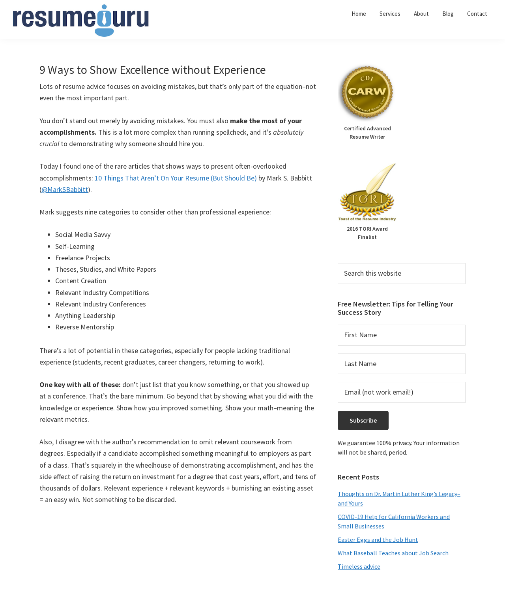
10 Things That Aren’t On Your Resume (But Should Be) (176, 177)
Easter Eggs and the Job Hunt (378, 539)
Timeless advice (359, 566)
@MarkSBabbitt (64, 189)
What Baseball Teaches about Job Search (393, 553)
